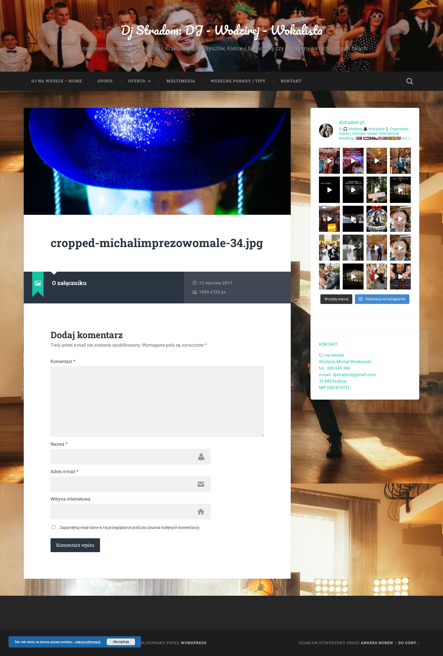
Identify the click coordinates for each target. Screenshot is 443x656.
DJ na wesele (331, 355)
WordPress (194, 642)
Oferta (137, 80)
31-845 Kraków (333, 381)
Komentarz (63, 361)
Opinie (105, 80)
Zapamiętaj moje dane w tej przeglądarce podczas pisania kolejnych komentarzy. (130, 527)
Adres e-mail (64, 472)
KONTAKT (328, 344)
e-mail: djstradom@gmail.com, (348, 374)
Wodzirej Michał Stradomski (345, 361)
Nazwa (59, 444)
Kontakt (291, 80)
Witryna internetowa (70, 499)
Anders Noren (377, 642)
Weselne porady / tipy (238, 80)
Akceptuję (121, 642)
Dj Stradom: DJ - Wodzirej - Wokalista (222, 30)
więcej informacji (88, 642)
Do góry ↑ (408, 642)
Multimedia (180, 80)
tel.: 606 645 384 (334, 368)
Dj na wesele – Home (56, 80)
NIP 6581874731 (334, 387)
